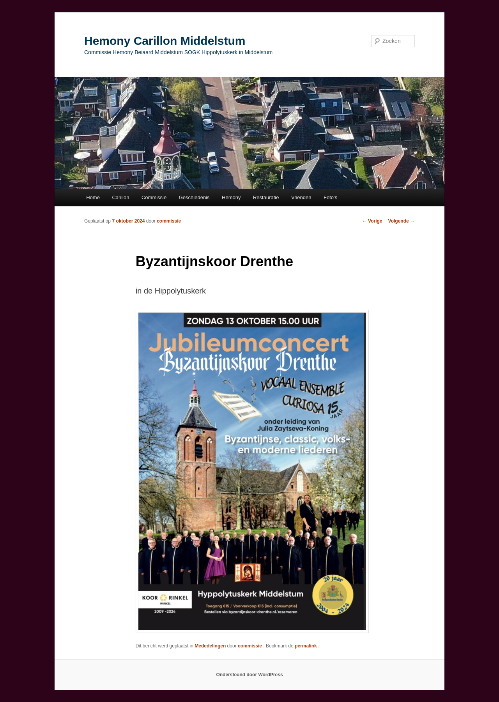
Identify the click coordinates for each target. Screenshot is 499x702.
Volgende (401, 221)
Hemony (231, 197)
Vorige (372, 221)
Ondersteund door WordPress (249, 674)
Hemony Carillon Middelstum (164, 40)
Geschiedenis (194, 197)
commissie (169, 221)
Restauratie (266, 197)
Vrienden (301, 197)
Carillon (120, 197)
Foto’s (330, 197)
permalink (306, 646)
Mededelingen (210, 646)
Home (93, 197)
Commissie (154, 197)
